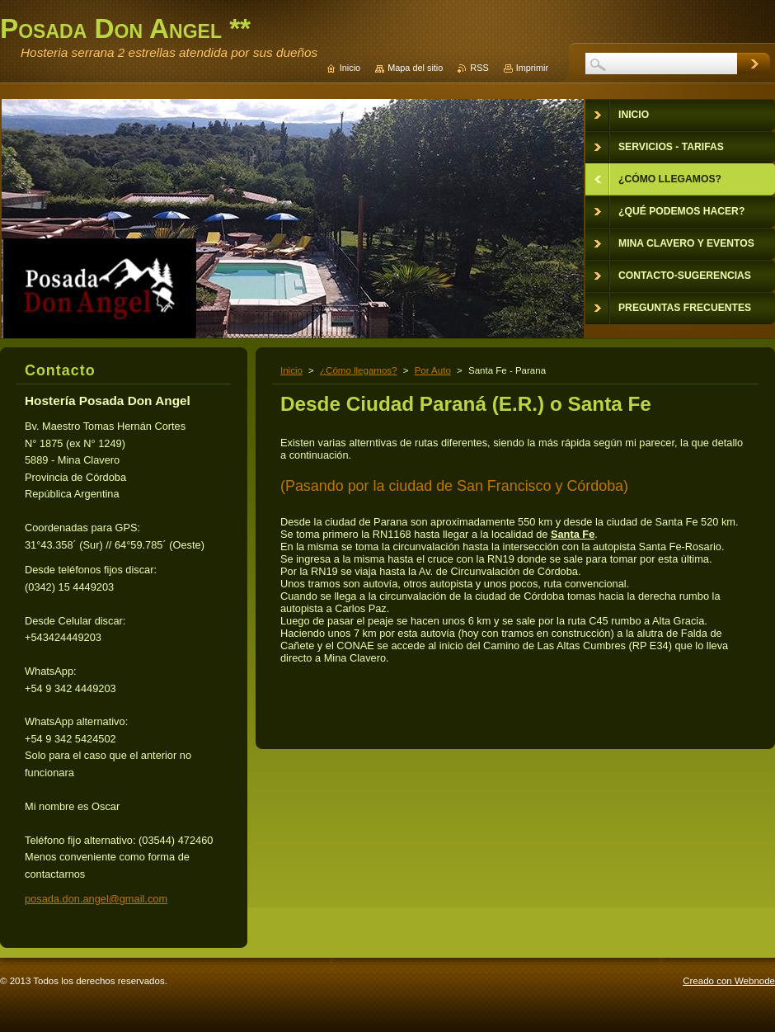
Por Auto (433, 370)
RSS (479, 68)
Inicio (291, 370)
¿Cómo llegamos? (358, 370)
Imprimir (532, 68)
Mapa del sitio (415, 68)
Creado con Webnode (729, 981)
